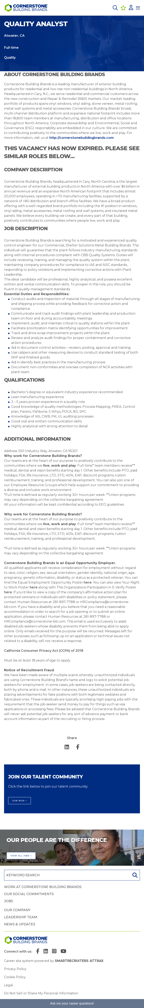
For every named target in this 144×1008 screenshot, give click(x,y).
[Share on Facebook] (77, 747)
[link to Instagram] (54, 951)
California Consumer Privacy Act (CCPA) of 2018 (43, 651)
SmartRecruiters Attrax (79, 961)
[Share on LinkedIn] (67, 747)
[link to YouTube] (63, 951)
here (88, 582)
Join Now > (19, 800)
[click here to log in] (131, 8)
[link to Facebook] (37, 951)
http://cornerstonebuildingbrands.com (81, 138)
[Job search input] (66, 875)
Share (72, 738)
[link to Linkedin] (45, 951)
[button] (115, 7)
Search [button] (134, 875)
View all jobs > (21, 855)
